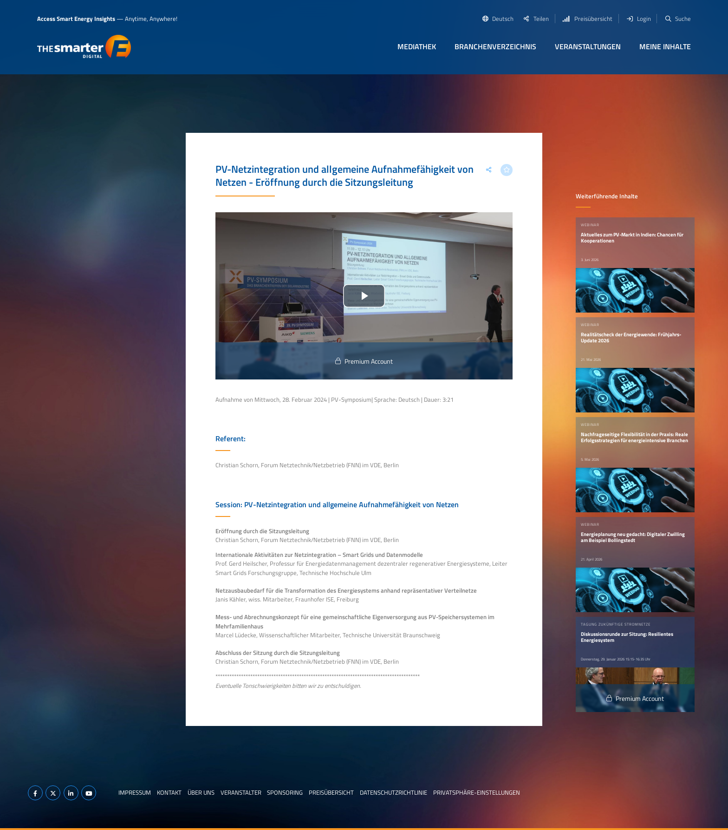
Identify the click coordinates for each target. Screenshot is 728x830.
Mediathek (416, 46)
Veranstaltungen (588, 46)
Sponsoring (285, 792)
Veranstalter (241, 792)
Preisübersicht (331, 792)
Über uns (201, 792)
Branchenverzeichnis (495, 46)
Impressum (134, 792)
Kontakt (169, 792)
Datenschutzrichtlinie (393, 792)
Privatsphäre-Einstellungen (476, 792)
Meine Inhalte (665, 46)
